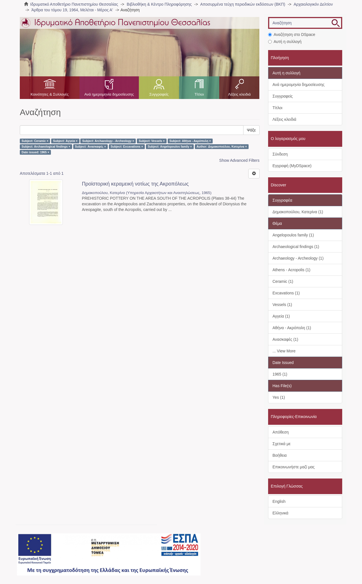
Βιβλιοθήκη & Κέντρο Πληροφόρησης (159, 4)
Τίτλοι (199, 94)
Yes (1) (279, 397)
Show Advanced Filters (239, 160)
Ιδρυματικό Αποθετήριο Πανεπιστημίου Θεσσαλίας (74, 4)
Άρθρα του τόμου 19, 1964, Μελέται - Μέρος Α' (72, 10)
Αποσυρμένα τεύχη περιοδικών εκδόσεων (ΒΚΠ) (242, 4)
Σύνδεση (280, 154)
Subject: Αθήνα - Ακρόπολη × (190, 141)
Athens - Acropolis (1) (292, 270)
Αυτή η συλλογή (285, 41)
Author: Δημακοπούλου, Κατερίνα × (222, 146)
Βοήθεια (280, 455)
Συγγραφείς (159, 94)
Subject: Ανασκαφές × (90, 146)
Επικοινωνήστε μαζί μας (294, 467)
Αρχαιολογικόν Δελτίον (313, 4)
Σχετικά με (282, 443)
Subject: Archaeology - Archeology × (108, 141)
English (279, 501)
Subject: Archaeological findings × (45, 146)
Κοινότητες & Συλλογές (50, 94)
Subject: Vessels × (152, 141)
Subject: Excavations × (127, 146)
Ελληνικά (280, 513)
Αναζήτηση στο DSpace (291, 34)
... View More (284, 351)
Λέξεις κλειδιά (239, 94)
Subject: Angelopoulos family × (170, 146)
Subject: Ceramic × (34, 141)
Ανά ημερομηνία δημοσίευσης (109, 94)
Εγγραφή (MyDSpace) (292, 165)
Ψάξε (251, 130)
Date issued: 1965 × (35, 152)
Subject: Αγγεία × (65, 141)
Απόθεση (281, 432)
